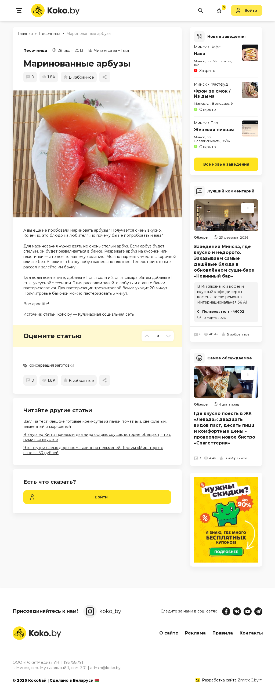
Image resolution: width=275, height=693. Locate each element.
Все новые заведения (226, 163)
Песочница (35, 50)
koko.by (64, 314)
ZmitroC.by (248, 679)
